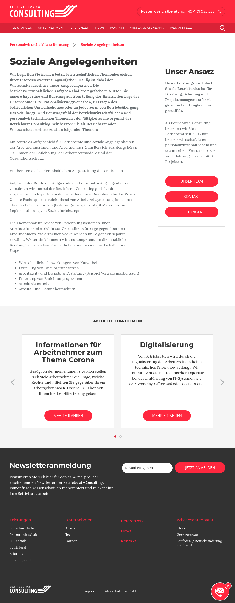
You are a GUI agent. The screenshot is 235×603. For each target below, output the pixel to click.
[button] (12, 381)
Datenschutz (112, 591)
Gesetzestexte (187, 535)
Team (69, 535)
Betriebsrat (18, 547)
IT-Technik (18, 541)
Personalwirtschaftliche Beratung (39, 44)
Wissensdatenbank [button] (147, 27)
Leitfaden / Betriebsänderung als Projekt (199, 543)
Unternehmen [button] (50, 27)
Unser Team (191, 181)
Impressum (92, 591)
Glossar (182, 528)
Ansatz (70, 528)
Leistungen (192, 211)
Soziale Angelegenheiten (102, 44)
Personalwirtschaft (23, 535)
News (100, 27)
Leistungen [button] (22, 27)
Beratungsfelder (22, 560)
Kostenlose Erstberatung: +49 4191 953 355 (178, 11)
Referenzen (79, 27)
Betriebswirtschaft (23, 528)
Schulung (16, 554)
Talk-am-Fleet (181, 27)
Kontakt (117, 27)
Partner (71, 541)
